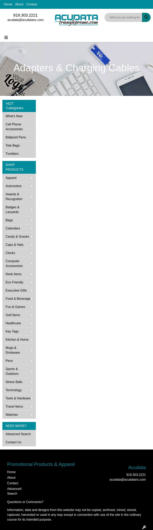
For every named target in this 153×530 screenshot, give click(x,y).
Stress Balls (14, 382)
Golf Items (13, 315)
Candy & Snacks (17, 236)
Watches (12, 414)
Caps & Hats (15, 244)
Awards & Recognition (14, 197)
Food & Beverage (18, 298)
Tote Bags (13, 145)
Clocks (10, 253)
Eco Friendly (14, 282)
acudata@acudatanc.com (25, 20)
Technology (14, 390)
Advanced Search (18, 434)
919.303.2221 (25, 15)
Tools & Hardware (18, 398)
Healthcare (13, 323)
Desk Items (14, 274)
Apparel (11, 178)
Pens (9, 360)
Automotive (14, 186)
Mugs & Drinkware (13, 350)
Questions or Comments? (25, 502)
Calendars (13, 228)
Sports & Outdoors (12, 371)
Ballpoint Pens (16, 137)
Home (8, 4)
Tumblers (12, 153)
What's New (14, 116)
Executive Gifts (16, 290)
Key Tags (12, 331)
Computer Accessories (14, 263)
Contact (31, 4)
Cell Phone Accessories (14, 127)
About (19, 4)
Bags (9, 220)
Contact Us (13, 442)
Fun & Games (15, 307)
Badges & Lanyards (12, 209)
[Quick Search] (123, 17)
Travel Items (14, 406)
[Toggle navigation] (6, 37)
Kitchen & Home (17, 339)
